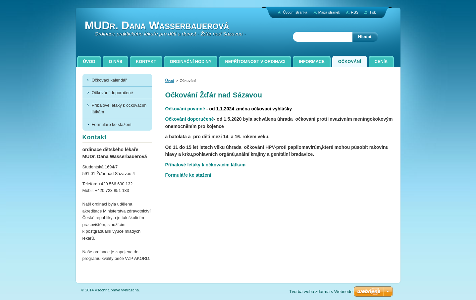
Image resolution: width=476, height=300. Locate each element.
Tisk (372, 12)
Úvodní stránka (295, 12)
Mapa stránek (329, 12)
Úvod (169, 81)
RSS (354, 12)
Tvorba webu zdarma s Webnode (320, 291)
